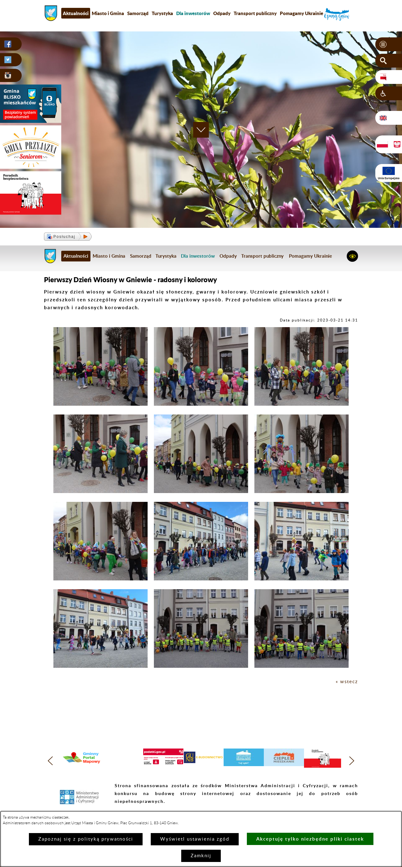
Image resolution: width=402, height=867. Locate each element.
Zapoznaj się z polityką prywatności (85, 839)
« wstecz (347, 681)
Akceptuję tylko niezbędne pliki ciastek (310, 839)
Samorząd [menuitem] (138, 13)
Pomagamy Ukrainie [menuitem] (301, 13)
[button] (388, 44)
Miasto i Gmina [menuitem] (108, 13)
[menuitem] (193, 13)
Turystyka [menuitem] (162, 13)
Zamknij (201, 855)
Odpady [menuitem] (222, 13)
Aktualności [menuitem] (76, 13)
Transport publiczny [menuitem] (255, 13)
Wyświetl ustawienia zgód (194, 839)
